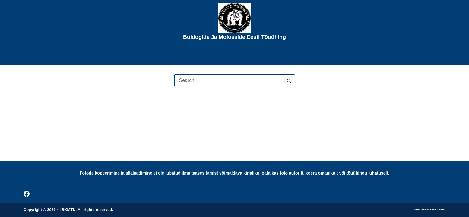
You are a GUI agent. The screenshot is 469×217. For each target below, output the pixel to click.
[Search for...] (228, 80)
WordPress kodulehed (429, 209)
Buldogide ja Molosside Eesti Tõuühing (234, 37)
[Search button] (289, 80)
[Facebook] (27, 194)
